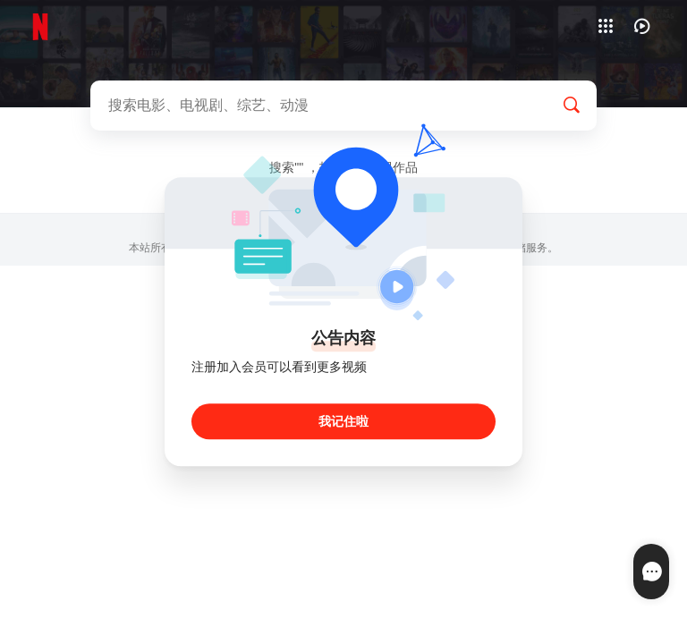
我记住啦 (343, 422)
